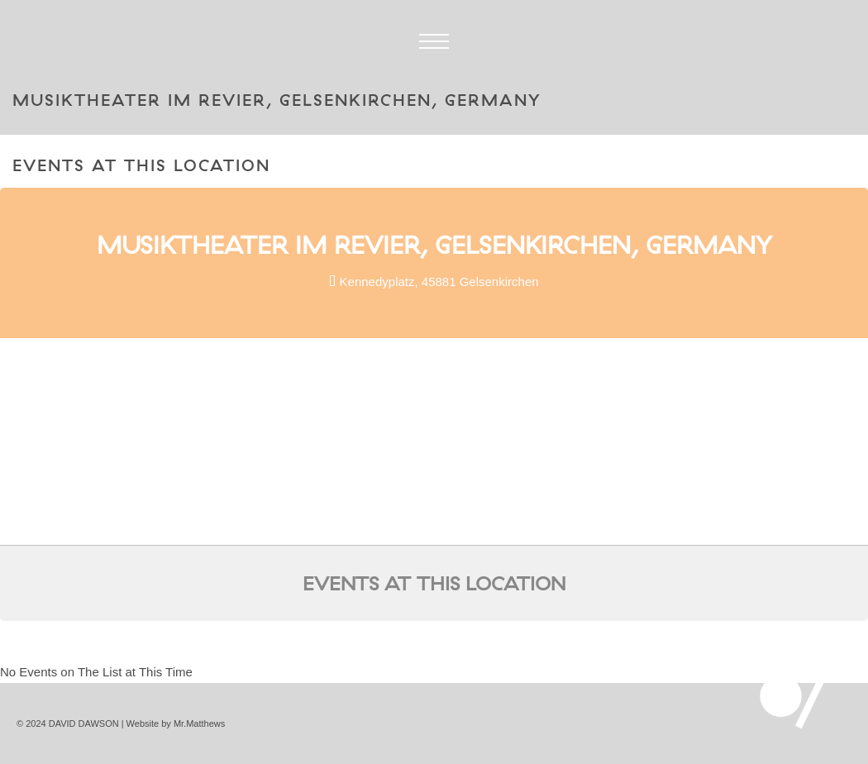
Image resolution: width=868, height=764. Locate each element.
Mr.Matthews (199, 723)
